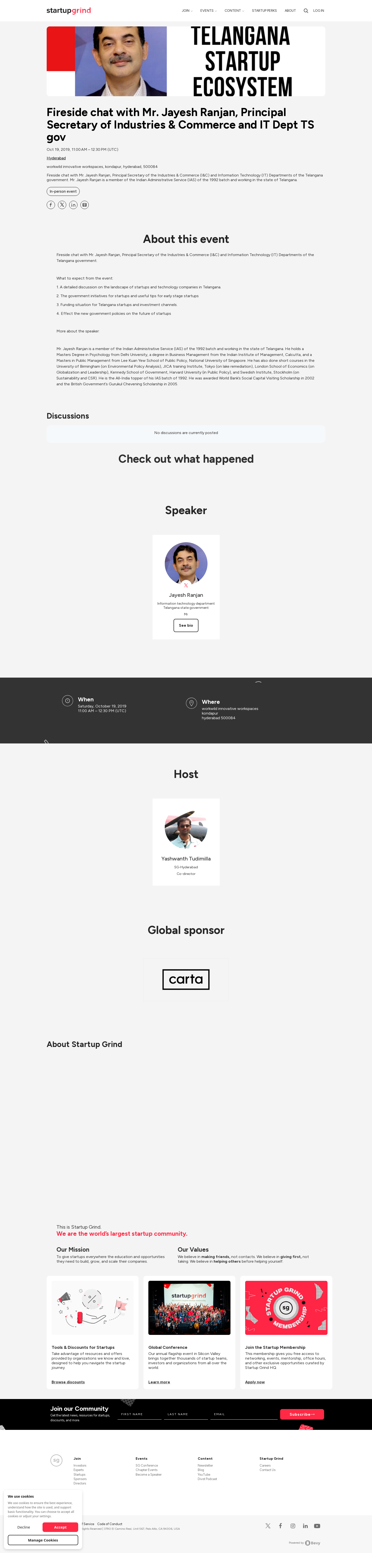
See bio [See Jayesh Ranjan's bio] (186, 625)
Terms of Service (82, 1524)
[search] (306, 10)
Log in (318, 11)
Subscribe (300, 1414)
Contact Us (267, 1470)
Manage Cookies (43, 1540)
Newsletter (205, 1465)
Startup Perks (264, 11)
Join (185, 11)
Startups (79, 1474)
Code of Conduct (109, 1524)
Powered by (304, 1543)
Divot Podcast (207, 1479)
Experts (79, 1470)
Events (207, 11)
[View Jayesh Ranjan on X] (186, 585)
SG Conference (147, 1465)
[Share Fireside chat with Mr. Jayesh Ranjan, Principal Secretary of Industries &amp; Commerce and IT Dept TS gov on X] (62, 205)
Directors (80, 1483)
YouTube (204, 1474)
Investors (80, 1465)
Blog (201, 1470)
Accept (60, 1527)
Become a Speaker (149, 1474)
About (290, 11)
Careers (265, 1465)
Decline (23, 1527)
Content (233, 11)
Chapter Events (146, 1470)
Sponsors (80, 1479)
